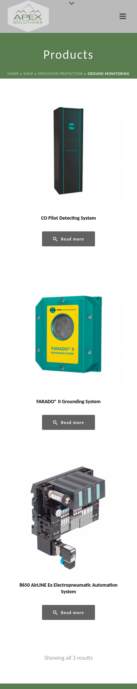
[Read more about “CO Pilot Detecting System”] (68, 238)
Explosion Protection (60, 73)
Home (13, 73)
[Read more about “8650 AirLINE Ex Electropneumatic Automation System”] (68, 612)
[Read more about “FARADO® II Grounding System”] (68, 422)
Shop (28, 73)
